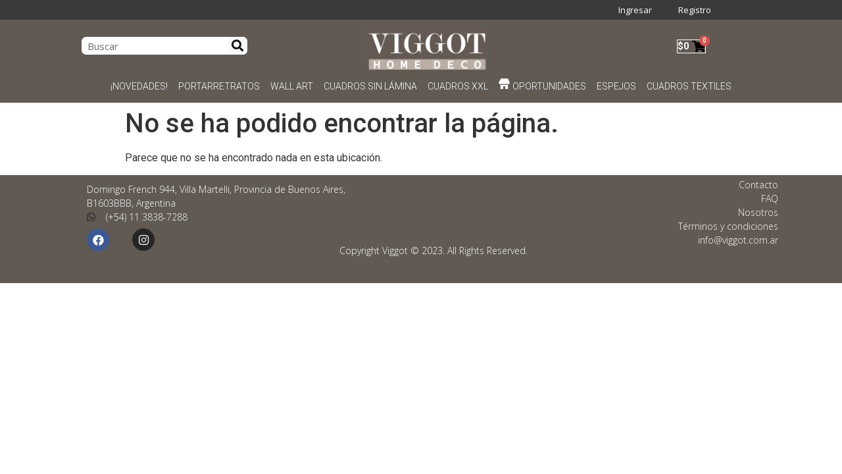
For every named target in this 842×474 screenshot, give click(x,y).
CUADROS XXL (458, 86)
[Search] (238, 46)
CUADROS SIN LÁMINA (370, 86)
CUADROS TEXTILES (689, 86)
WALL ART (291, 86)
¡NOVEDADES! (139, 86)
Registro (694, 10)
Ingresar (635, 10)
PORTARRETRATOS (219, 86)
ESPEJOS (616, 86)
